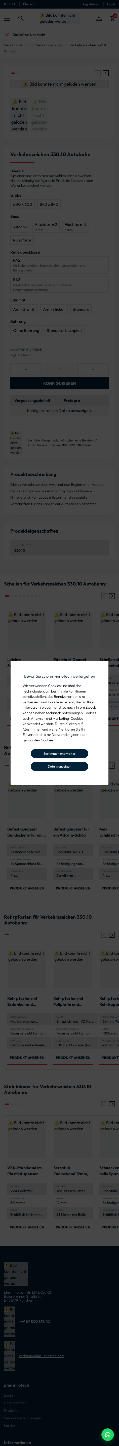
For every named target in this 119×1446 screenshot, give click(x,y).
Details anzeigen (59, 766)
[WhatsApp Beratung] (107, 1434)
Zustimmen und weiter (59, 753)
